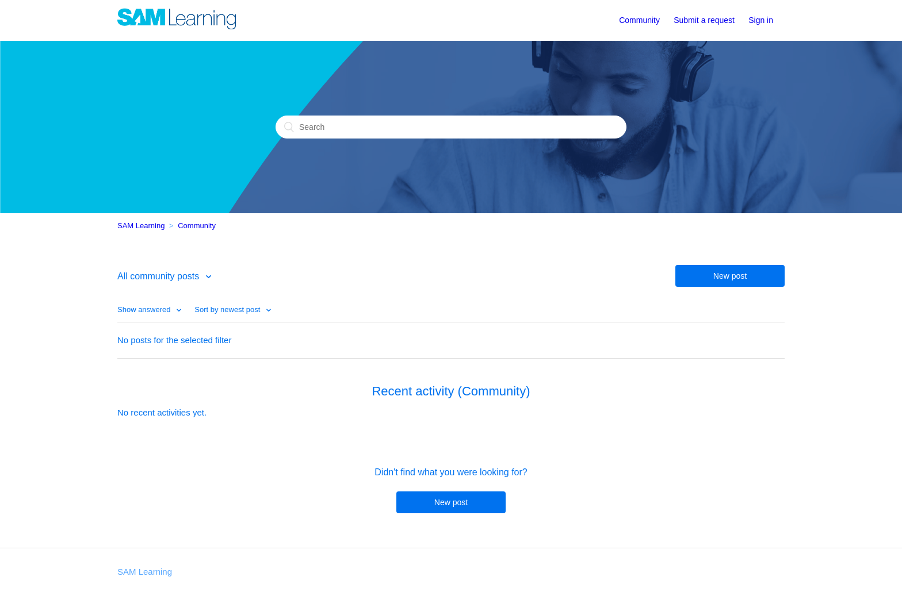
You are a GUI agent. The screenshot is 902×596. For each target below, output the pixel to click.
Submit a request (704, 20)
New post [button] (730, 275)
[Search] (451, 127)
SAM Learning (141, 225)
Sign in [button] (760, 20)
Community (639, 20)
